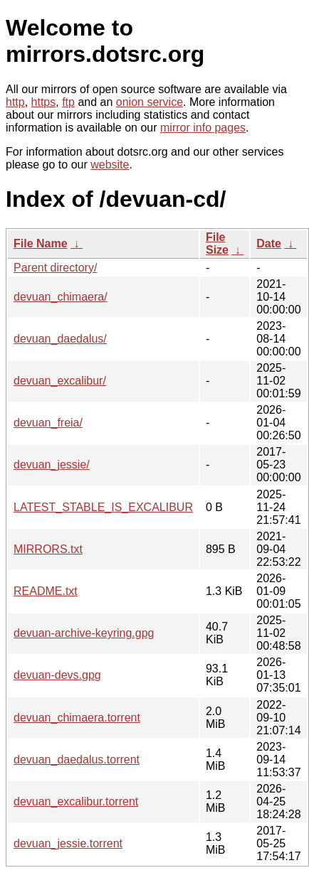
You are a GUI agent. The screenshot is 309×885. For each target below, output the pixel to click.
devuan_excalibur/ (60, 381)
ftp (68, 102)
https (43, 102)
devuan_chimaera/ (61, 297)
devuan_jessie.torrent (68, 843)
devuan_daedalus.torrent (77, 759)
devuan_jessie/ (52, 464)
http (15, 102)
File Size (217, 243)
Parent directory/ (55, 268)
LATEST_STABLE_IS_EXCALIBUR (103, 507)
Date (268, 243)
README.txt (46, 591)
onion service (149, 102)
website (109, 165)
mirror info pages (203, 128)
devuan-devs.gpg (57, 675)
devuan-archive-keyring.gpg (84, 633)
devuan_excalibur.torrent (76, 801)
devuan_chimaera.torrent (77, 718)
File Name (41, 243)
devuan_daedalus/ (60, 339)
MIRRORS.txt (48, 549)
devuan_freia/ (48, 423)
